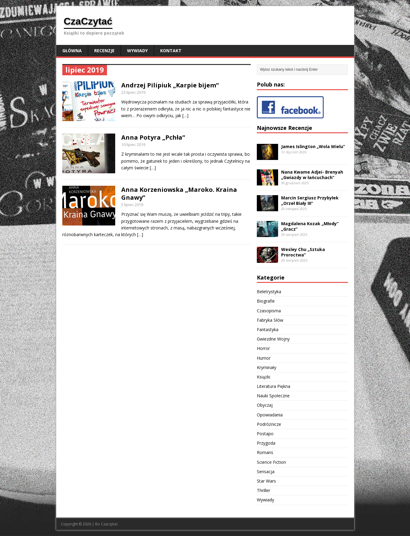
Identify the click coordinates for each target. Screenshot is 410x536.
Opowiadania (270, 415)
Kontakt (170, 50)
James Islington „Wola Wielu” (313, 146)
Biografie (266, 301)
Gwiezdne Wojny (273, 339)
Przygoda (266, 443)
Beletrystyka (269, 291)
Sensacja (265, 471)
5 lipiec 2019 (132, 204)
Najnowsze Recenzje (284, 127)
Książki (263, 377)
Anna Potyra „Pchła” (153, 137)
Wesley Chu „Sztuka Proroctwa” (303, 252)
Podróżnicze (269, 424)
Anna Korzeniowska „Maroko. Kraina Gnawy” (179, 193)
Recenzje (104, 50)
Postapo (265, 433)
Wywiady (137, 50)
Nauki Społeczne (273, 396)
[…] (185, 115)
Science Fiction (271, 462)
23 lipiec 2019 (133, 92)
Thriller (263, 490)
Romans (265, 452)
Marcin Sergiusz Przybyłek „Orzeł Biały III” (310, 200)
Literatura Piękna (273, 386)
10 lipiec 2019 (133, 144)
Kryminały (266, 367)
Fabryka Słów (270, 320)
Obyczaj (265, 405)
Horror (263, 348)
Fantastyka (267, 329)
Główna (72, 50)
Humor (263, 358)
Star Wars (266, 481)
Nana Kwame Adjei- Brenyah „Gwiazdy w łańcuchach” (312, 174)
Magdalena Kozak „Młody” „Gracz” (310, 226)
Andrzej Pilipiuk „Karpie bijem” (170, 85)
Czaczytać (109, 524)
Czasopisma (269, 311)
